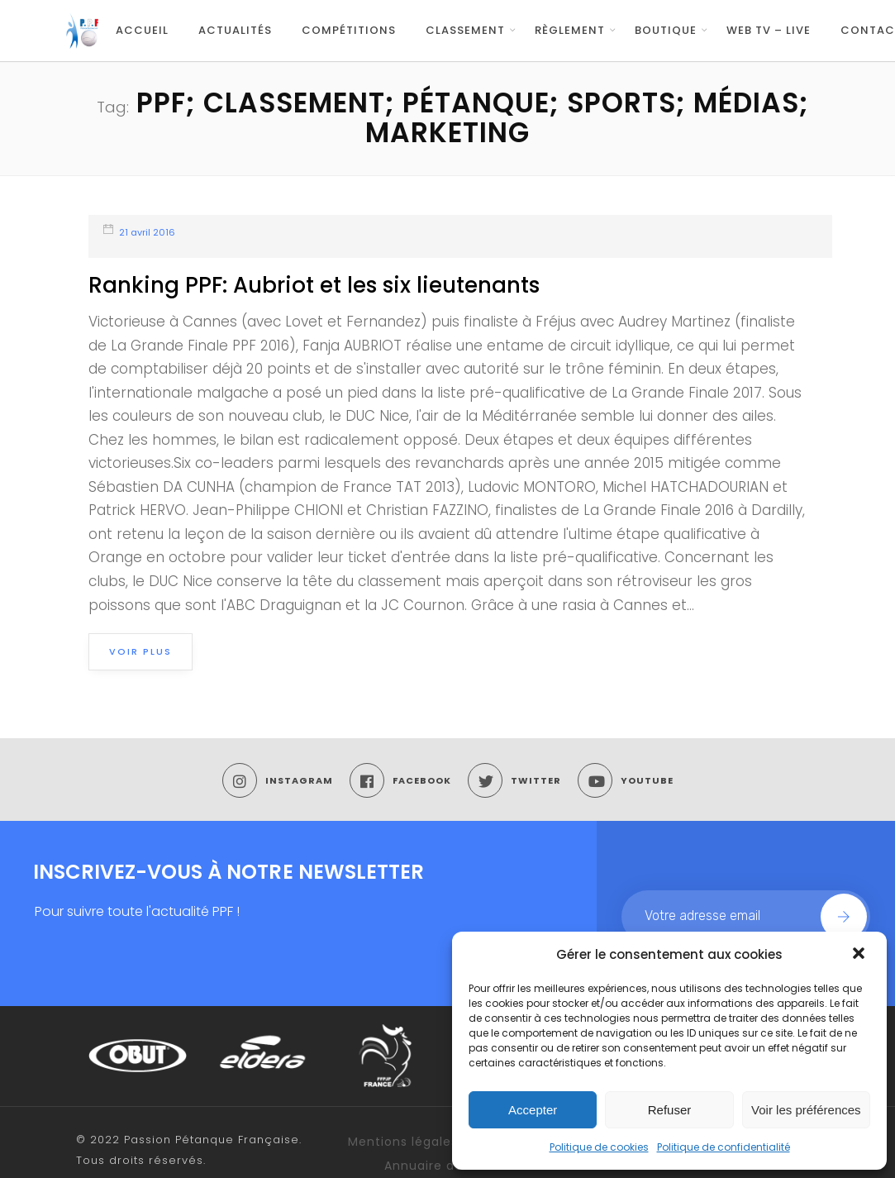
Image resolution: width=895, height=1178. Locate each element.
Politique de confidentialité (723, 1147)
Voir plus (140, 651)
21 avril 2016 (147, 232)
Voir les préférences (806, 1110)
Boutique (666, 30)
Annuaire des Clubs (447, 1165)
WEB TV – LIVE (768, 30)
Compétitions (349, 30)
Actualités (235, 30)
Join (844, 917)
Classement (465, 30)
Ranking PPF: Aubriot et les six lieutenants (314, 285)
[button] (860, 955)
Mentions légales (403, 1141)
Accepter (532, 1110)
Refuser (670, 1110)
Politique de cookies (599, 1147)
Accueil (142, 30)
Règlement (570, 30)
